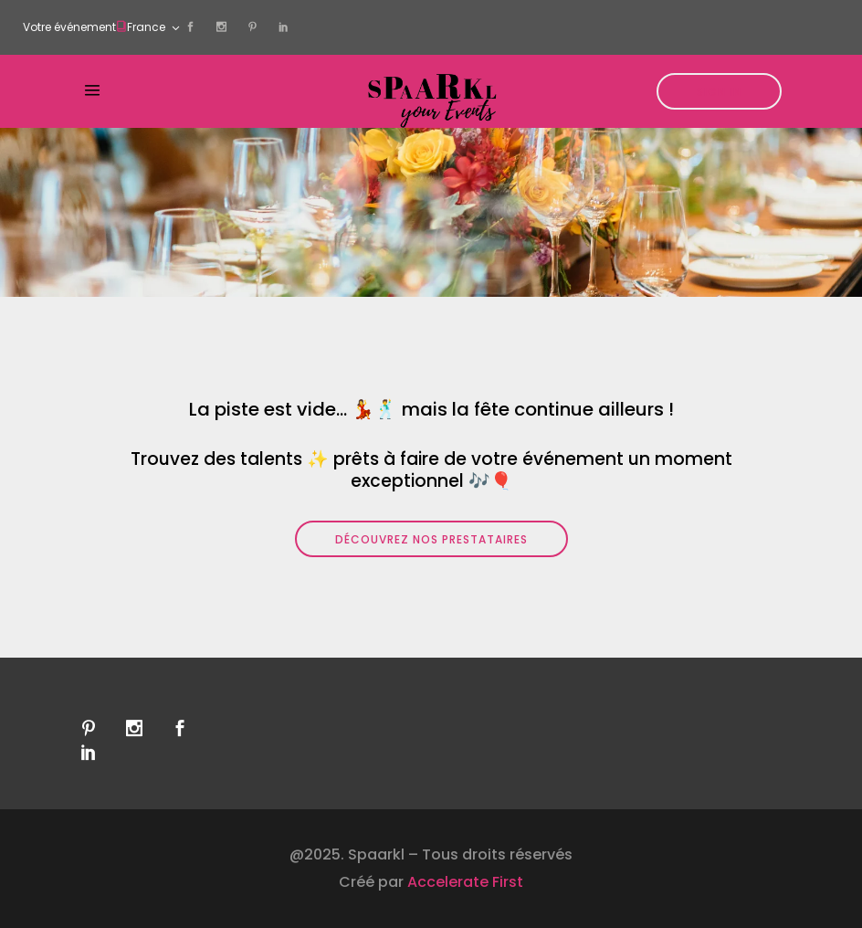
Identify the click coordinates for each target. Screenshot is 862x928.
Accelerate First (465, 881)
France (146, 27)
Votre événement (69, 27)
